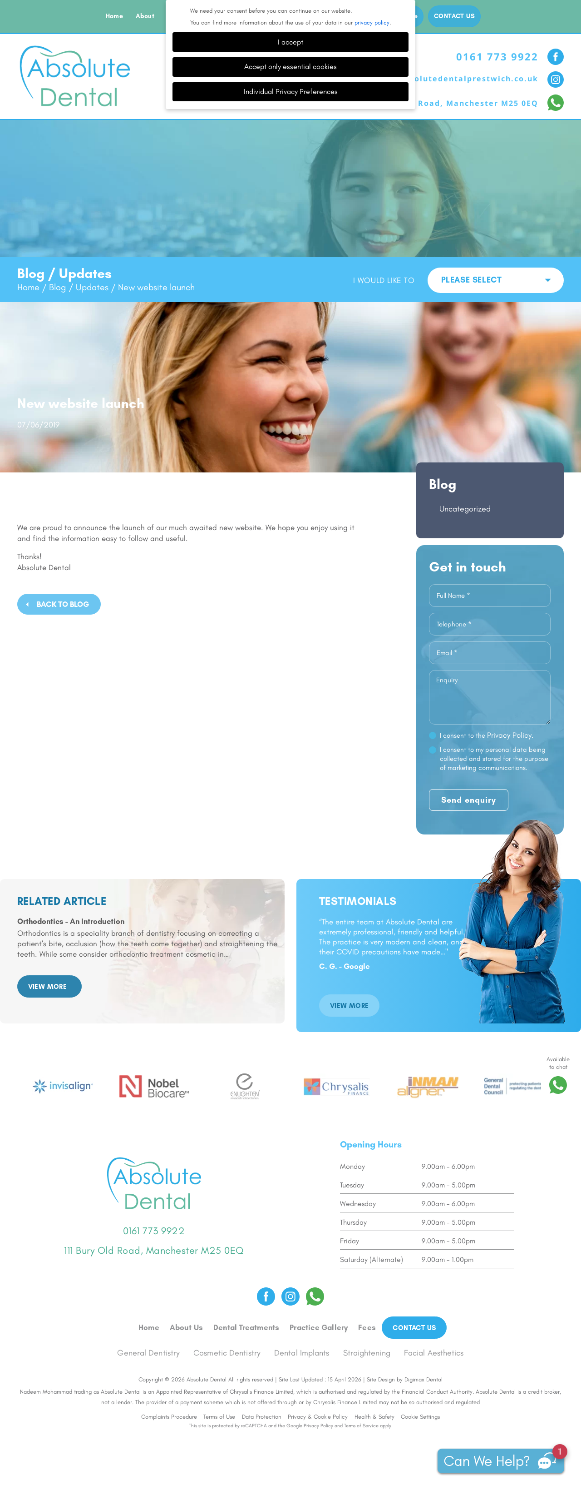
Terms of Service (361, 1426)
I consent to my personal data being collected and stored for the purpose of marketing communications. (494, 758)
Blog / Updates (78, 287)
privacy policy (372, 22)
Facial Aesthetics (434, 1353)
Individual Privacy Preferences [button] (291, 91)
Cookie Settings (420, 1416)
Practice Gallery (319, 1327)
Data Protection (261, 1416)
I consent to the (487, 735)
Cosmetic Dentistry (227, 1353)
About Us (186, 1327)
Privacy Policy (318, 1426)
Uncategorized (465, 509)
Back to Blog (63, 604)
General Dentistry (148, 1353)
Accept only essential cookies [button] (290, 66)
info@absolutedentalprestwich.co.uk (456, 79)
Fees (367, 1327)
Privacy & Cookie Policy (318, 1416)
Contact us (454, 16)
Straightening (366, 1353)
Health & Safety (374, 1416)
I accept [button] (290, 42)
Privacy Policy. (510, 735)
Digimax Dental (423, 1379)
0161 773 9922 (497, 56)
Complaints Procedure (169, 1416)
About (145, 16)
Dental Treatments (246, 1327)
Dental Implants (302, 1353)
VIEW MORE (47, 987)
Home (114, 16)
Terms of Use (219, 1416)
